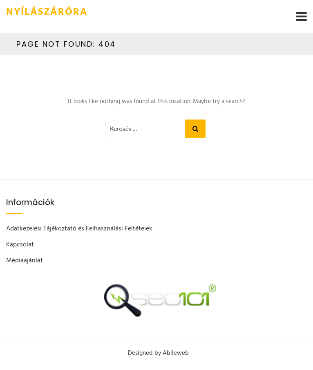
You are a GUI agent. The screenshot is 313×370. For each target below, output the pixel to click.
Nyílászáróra (47, 12)
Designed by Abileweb (158, 353)
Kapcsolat (20, 244)
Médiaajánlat (24, 260)
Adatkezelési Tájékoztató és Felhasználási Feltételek (79, 228)
